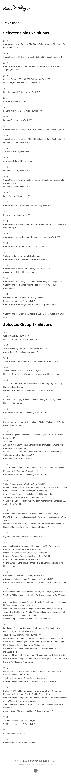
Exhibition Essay (10, 47)
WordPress (48, 764)
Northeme (33, 764)
